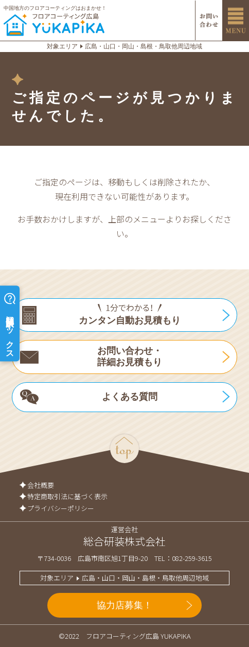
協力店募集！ (124, 605)
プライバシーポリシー (60, 508)
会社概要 (40, 485)
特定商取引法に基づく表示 (67, 496)
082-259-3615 (192, 558)
